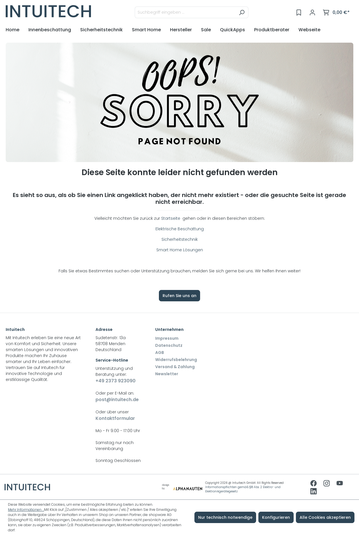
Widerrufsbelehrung (176, 359)
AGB (159, 352)
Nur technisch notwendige (225, 517)
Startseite (171, 218)
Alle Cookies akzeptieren (325, 517)
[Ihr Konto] (312, 12)
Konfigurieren (276, 517)
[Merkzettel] (299, 12)
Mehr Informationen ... (26, 509)
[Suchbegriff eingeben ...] (185, 12)
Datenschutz (168, 345)
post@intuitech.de (117, 399)
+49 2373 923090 (116, 381)
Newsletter (166, 374)
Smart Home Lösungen (179, 250)
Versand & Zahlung (175, 367)
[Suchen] (241, 12)
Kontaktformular (115, 418)
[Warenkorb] (336, 12)
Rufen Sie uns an (179, 295)
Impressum (167, 338)
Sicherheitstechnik (179, 239)
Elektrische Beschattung (179, 229)
